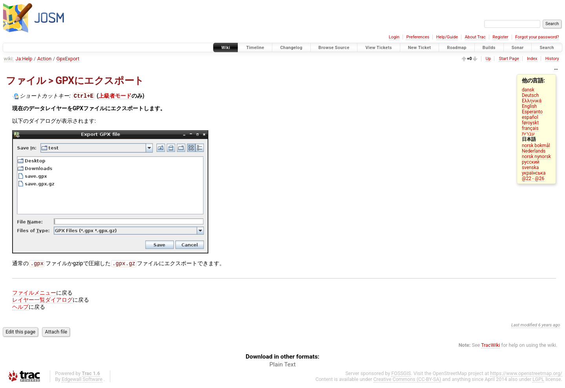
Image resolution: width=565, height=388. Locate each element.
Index (532, 58)
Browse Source (334, 47)
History (552, 58)
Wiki (225, 47)
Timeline (255, 47)
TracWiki (490, 347)
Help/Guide (447, 37)
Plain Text (283, 366)
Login (394, 37)
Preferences (417, 37)
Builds (489, 47)
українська (534, 173)
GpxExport (67, 59)
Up (488, 58)
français (530, 128)
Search (546, 47)
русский (530, 162)
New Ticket (419, 47)
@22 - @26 (533, 178)
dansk (528, 90)
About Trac (475, 37)
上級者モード (114, 96)
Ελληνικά (531, 101)
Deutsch (530, 95)
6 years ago (549, 326)
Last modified (524, 326)
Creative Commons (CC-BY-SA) (407, 381)
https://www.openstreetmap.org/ (526, 375)
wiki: (9, 59)
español (530, 117)
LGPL (538, 381)
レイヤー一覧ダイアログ (42, 301)
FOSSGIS (401, 375)
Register (500, 37)
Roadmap (457, 47)
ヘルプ (20, 308)
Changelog (291, 47)
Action (44, 59)
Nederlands (534, 151)
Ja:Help (24, 59)
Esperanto (532, 112)
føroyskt (530, 123)
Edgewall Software (82, 381)
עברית (528, 134)
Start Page (509, 58)
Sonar (518, 47)
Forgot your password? (537, 37)
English (529, 106)
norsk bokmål (536, 145)
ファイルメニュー (34, 294)
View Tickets (378, 47)
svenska (530, 167)
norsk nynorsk (536, 156)
